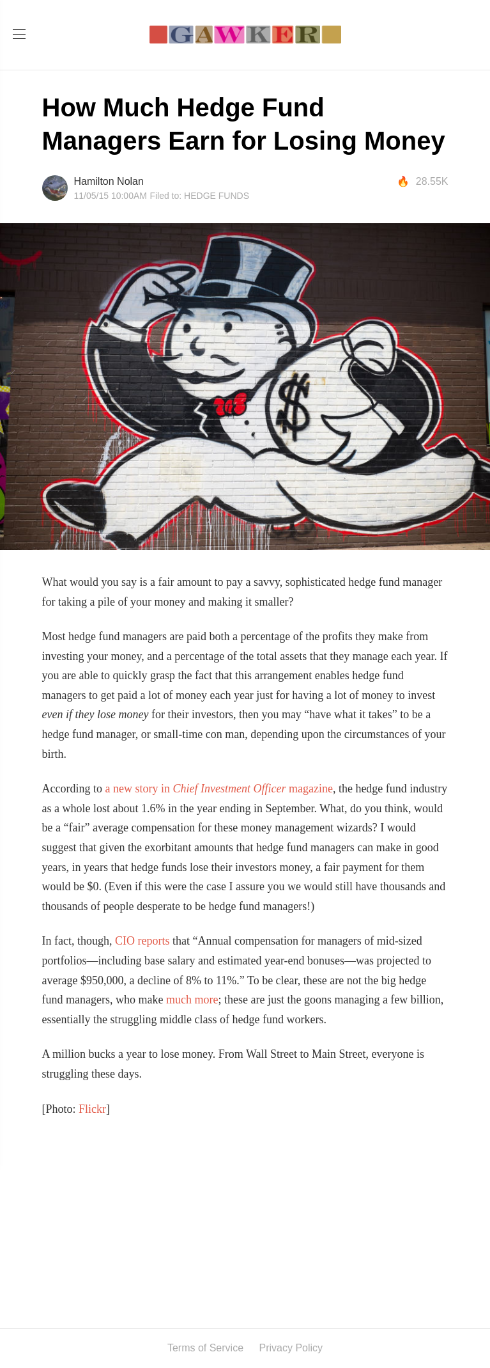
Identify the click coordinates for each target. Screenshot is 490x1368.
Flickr (92, 1109)
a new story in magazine (218, 788)
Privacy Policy (291, 1347)
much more (192, 999)
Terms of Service (205, 1347)
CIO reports (143, 940)
